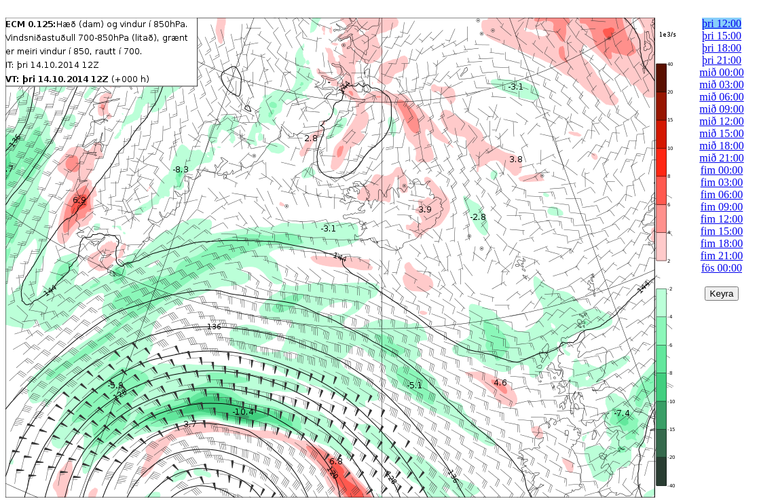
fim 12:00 (722, 219)
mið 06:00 (721, 97)
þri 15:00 (721, 35)
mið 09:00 (721, 109)
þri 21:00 (721, 60)
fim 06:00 (722, 194)
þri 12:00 (721, 23)
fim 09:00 (722, 206)
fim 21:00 (722, 255)
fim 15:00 (722, 231)
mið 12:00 (721, 121)
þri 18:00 (721, 48)
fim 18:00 (722, 243)
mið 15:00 (721, 133)
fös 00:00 (721, 268)
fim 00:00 (722, 170)
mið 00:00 (721, 72)
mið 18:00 (721, 145)
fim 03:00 (722, 182)
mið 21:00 (721, 158)
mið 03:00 (721, 84)
